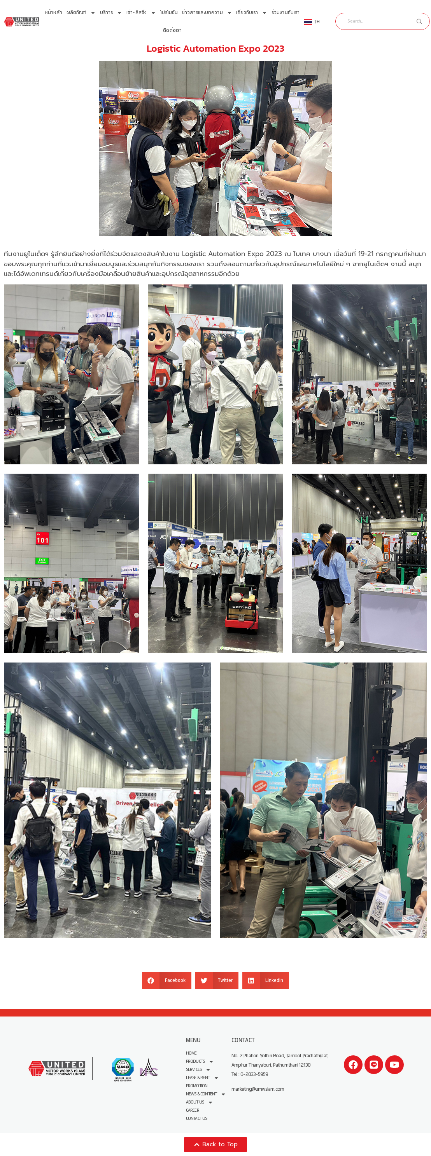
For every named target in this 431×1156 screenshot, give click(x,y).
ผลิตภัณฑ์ (81, 12)
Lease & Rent (202, 1078)
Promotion (197, 1085)
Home (191, 1053)
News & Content (206, 1094)
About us (200, 1102)
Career (192, 1110)
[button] (166, 980)
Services (198, 1069)
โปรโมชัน (169, 12)
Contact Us (196, 1118)
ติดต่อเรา (172, 30)
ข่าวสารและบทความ (207, 12)
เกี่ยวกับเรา (251, 12)
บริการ (111, 12)
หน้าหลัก (53, 12)
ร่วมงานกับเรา (286, 12)
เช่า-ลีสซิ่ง (141, 12)
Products (200, 1061)
